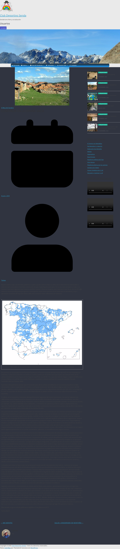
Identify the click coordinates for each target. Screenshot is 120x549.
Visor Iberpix (91, 162)
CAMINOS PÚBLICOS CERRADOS (107, 116)
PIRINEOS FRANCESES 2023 (106, 106)
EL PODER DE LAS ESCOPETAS (106, 74)
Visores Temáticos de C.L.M (95, 170)
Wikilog (89, 151)
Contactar (74, 65)
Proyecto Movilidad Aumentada (107, 95)
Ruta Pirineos (91, 157)
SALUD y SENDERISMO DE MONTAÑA (69, 523)
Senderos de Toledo (93, 167)
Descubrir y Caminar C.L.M (95, 173)
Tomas (3, 280)
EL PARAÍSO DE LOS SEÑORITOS (107, 85)
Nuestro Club (63, 65)
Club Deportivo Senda (13, 15)
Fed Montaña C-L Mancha (94, 146)
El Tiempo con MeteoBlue (94, 143)
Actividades (52, 65)
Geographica (91, 154)
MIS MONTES (6, 523)
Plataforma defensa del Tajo (95, 159)
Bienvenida (16, 65)
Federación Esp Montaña (94, 149)
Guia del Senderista (38, 65)
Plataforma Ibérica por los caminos (97, 165)
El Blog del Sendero (7, 108)
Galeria (25, 65)
